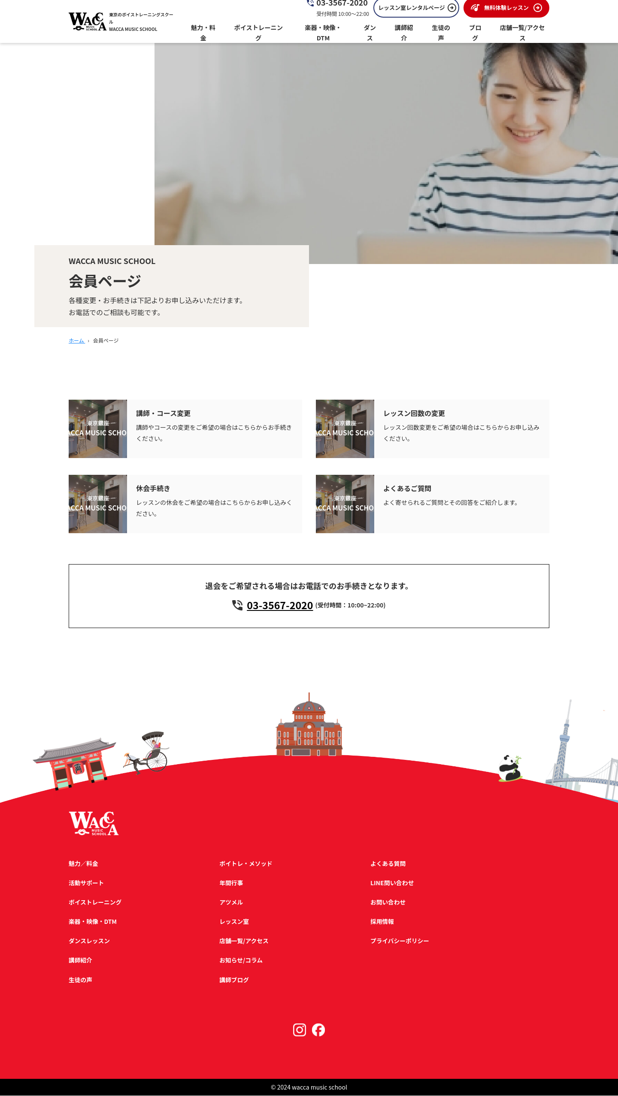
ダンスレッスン (90, 941)
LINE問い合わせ (391, 883)
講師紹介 (81, 960)
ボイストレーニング (96, 902)
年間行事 (231, 883)
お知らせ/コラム (241, 960)
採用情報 (381, 921)
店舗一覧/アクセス (244, 941)
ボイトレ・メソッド (246, 863)
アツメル (231, 902)
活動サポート (87, 883)
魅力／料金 (84, 863)
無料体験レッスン (506, 13)
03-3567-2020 (280, 605)
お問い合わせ (387, 902)
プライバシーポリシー (399, 941)
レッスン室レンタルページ (411, 13)
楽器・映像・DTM (93, 921)
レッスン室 (234, 921)
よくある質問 (387, 863)
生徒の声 (81, 980)
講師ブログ (234, 980)
